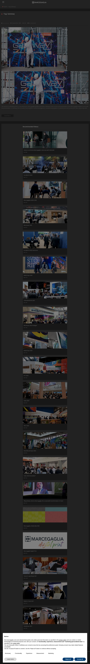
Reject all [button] (68, 659)
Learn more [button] (10, 659)
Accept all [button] (80, 659)
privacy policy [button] (62, 640)
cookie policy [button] (16, 643)
